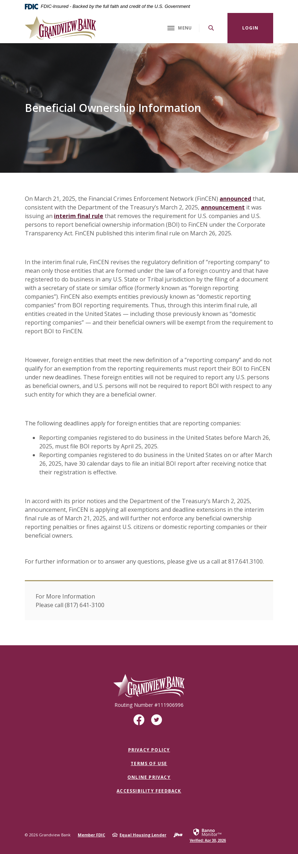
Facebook (141, 722)
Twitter (158, 722)
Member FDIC (91, 834)
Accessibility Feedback (149, 791)
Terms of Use (149, 763)
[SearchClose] (211, 28)
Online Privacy (149, 777)
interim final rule (78, 216)
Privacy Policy (149, 750)
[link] (208, 835)
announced (235, 199)
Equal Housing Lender (142, 834)
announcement (223, 207)
